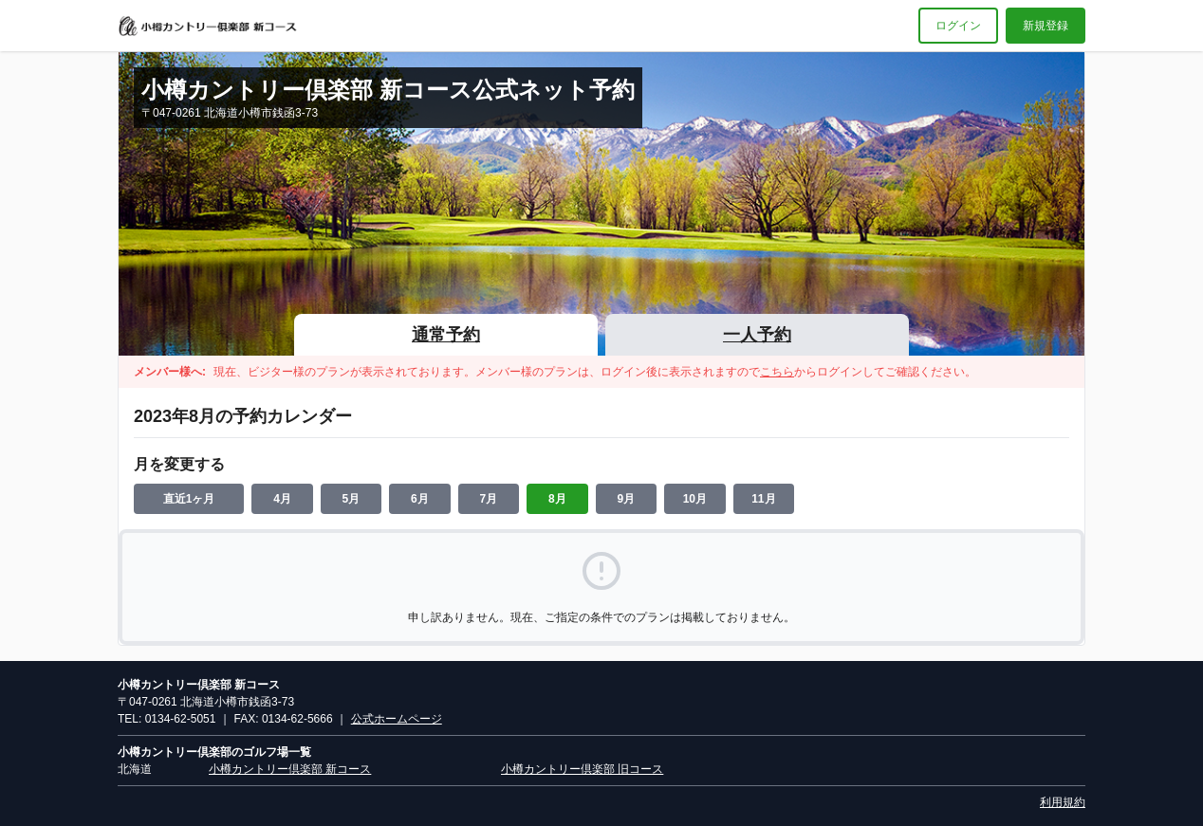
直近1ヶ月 (189, 498)
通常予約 (446, 334)
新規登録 (1045, 25)
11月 (763, 498)
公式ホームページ (396, 718)
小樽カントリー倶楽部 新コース (290, 769)
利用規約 (1062, 802)
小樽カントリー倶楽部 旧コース (582, 769)
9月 (627, 498)
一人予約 (757, 334)
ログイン (958, 25)
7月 (489, 498)
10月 (695, 498)
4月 (282, 498)
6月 (420, 498)
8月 (557, 498)
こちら (777, 371)
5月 (351, 498)
